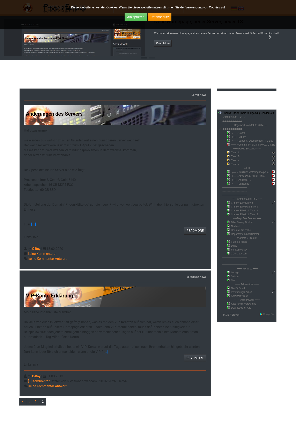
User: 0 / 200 (230, 117)
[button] (25, 37)
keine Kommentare (42, 254)
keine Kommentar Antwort (47, 259)
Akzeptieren (136, 17)
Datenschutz (159, 17)
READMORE (195, 231)
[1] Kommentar (38, 381)
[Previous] (42, 402)
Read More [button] (163, 43)
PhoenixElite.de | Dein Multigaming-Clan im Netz (248, 113)
